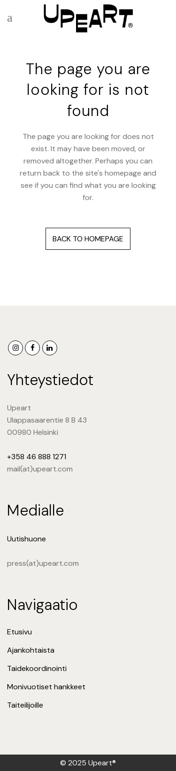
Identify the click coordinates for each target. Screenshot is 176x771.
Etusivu (19, 632)
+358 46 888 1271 (36, 457)
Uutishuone (26, 539)
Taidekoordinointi (37, 668)
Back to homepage (88, 239)
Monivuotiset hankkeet (46, 687)
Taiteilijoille (25, 705)
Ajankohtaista (30, 650)
